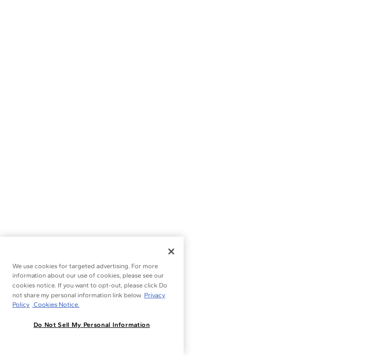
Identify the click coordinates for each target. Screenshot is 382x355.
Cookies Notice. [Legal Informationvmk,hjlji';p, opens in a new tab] (55, 304)
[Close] (171, 251)
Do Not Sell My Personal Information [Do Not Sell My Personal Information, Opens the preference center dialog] (92, 324)
